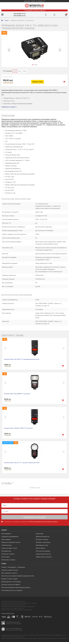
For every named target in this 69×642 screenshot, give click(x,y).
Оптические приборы (43, 551)
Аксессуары (5, 557)
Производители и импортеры (11, 582)
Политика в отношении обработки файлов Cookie (17, 576)
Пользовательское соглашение (11, 590)
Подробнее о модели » (9, 107)
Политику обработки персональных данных (43, 522)
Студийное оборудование (9, 536)
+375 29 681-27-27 (19, 13)
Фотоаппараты (6, 533)
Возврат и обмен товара (9, 579)
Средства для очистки (43, 554)
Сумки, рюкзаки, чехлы (9, 548)
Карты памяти (40, 548)
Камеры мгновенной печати (10, 542)
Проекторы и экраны (8, 560)
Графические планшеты (44, 557)
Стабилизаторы (6, 545)
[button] (9, 49)
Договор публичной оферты (10, 584)
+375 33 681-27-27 (19, 15)
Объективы (39, 533)
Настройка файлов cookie (7, 613)
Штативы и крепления (43, 542)
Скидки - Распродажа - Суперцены (13, 567)
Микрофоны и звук (42, 545)
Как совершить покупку (9, 573)
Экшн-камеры (6, 539)
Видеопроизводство (42, 536)
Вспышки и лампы (42, 539)
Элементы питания (7, 554)
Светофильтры (6, 551)
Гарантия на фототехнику (9, 570)
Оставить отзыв (34, 488)
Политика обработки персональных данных (15, 587)
